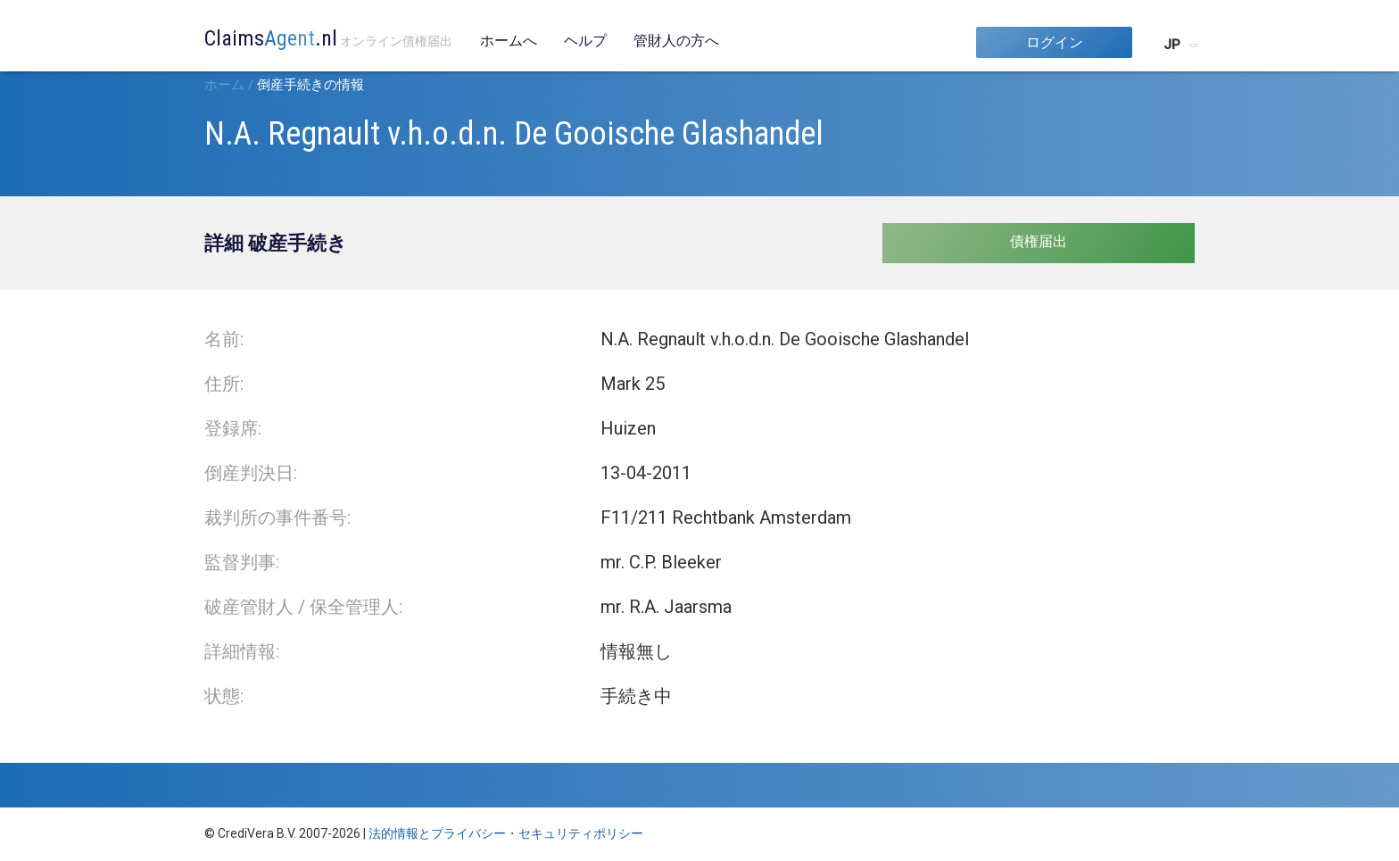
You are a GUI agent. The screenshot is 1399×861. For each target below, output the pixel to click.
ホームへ (508, 40)
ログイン (1054, 42)
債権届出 (1038, 241)
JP (1171, 45)
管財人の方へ (676, 40)
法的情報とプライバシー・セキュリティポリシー (505, 833)
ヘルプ (585, 40)
